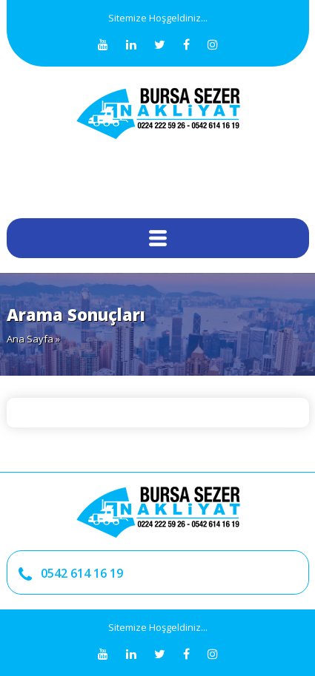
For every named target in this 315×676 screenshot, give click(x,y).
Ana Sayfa (30, 338)
